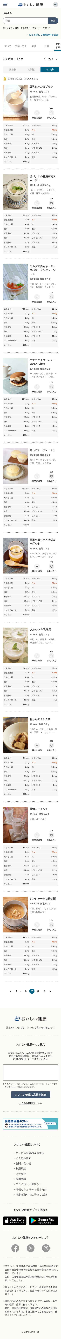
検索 (53, 20)
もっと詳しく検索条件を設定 (43, 34)
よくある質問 (26, 1103)
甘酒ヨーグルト (39, 809)
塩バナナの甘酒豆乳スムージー (43, 178)
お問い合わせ (20, 1058)
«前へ (10, 991)
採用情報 (21, 1179)
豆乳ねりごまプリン (41, 86)
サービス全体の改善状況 (30, 1153)
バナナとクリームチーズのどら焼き (43, 362)
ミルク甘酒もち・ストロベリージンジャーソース (43, 270)
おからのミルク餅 (40, 719)
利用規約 (21, 1168)
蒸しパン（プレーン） (43, 450)
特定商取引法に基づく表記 (31, 1194)
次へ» (50, 991)
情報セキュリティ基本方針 (31, 1189)
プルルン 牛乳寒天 (40, 629)
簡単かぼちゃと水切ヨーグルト (43, 541)
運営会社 (21, 1174)
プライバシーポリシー (29, 1184)
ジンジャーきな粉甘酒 (43, 898)
